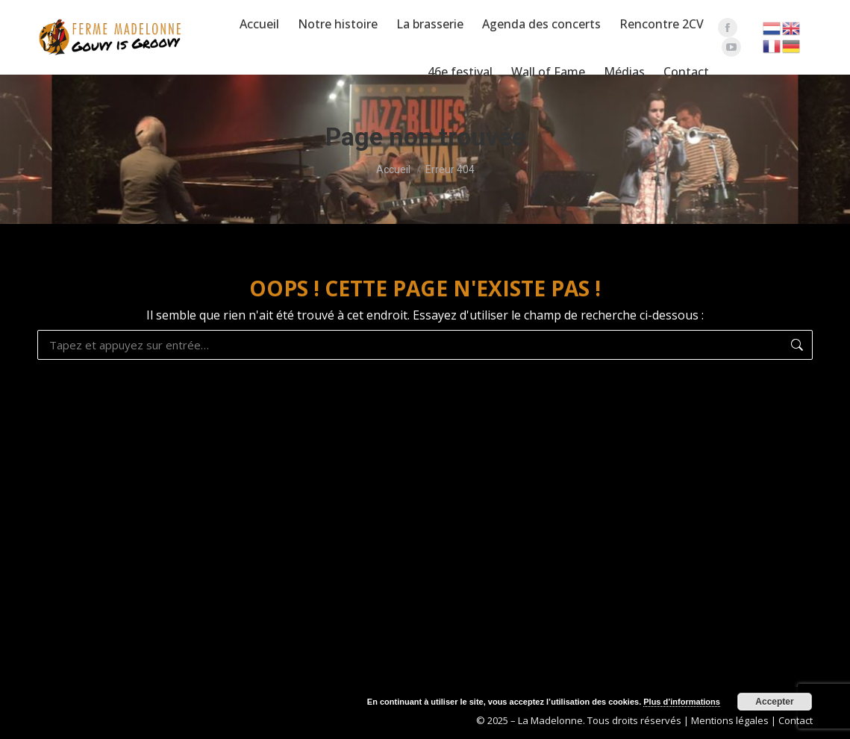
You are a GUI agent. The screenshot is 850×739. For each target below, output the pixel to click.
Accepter (774, 701)
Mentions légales (730, 720)
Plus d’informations (681, 701)
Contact (795, 720)
